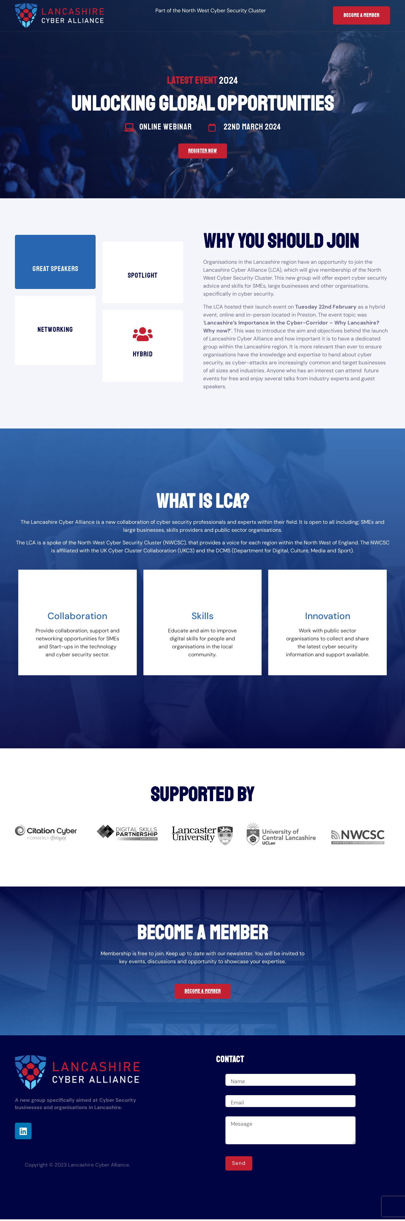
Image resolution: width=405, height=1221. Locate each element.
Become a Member (361, 15)
